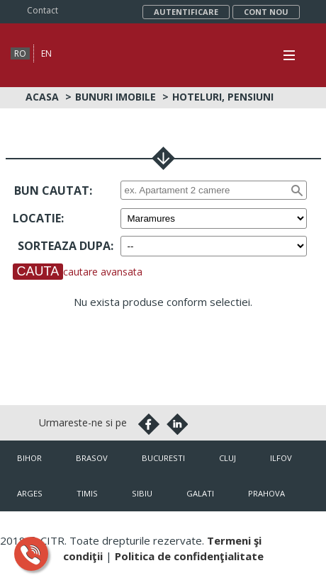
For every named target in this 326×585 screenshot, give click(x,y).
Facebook (148, 424)
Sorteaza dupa (64, 246)
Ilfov (281, 458)
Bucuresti (163, 458)
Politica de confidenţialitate (189, 556)
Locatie (37, 218)
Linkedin (177, 424)
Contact (42, 10)
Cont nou (266, 11)
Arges (30, 493)
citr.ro (294, 528)
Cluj (227, 458)
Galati (200, 493)
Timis (87, 493)
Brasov (92, 458)
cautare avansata (102, 271)
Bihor (29, 458)
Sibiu (142, 493)
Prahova (266, 493)
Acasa (42, 96)
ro (20, 53)
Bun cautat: (53, 190)
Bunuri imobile (115, 96)
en (46, 53)
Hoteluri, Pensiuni (223, 96)
